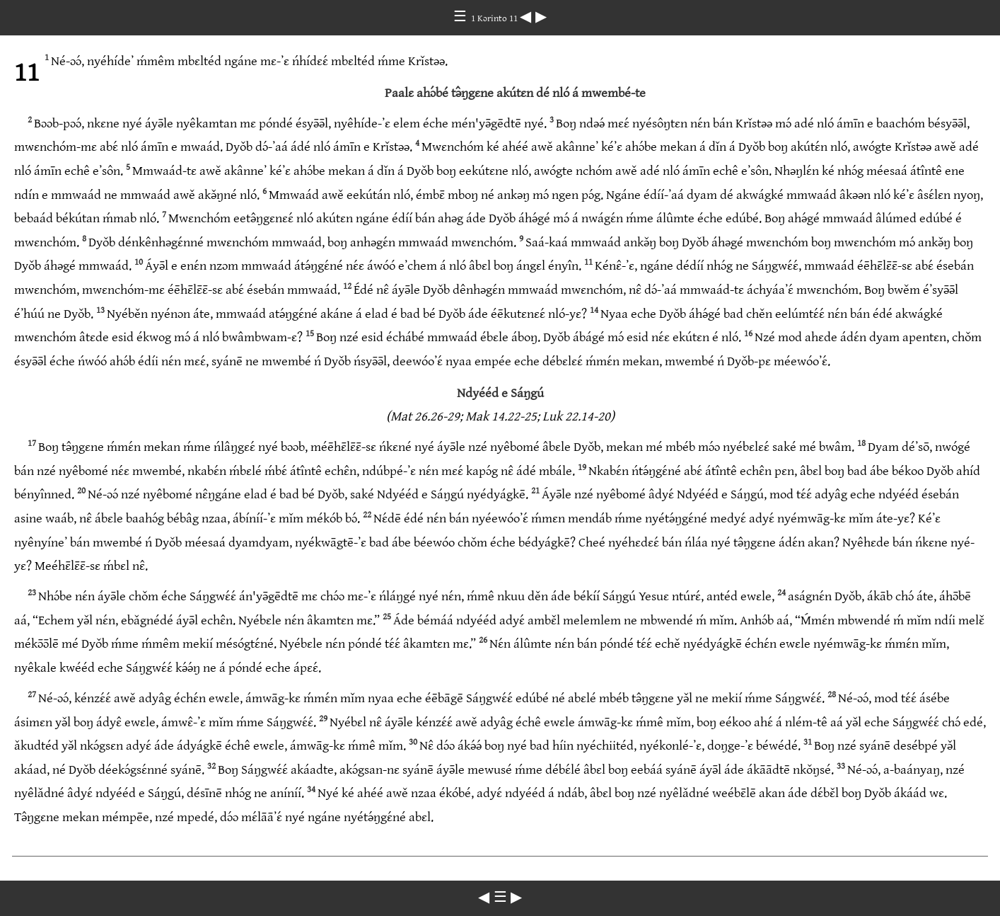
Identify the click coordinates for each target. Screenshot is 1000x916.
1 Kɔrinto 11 (495, 18)
